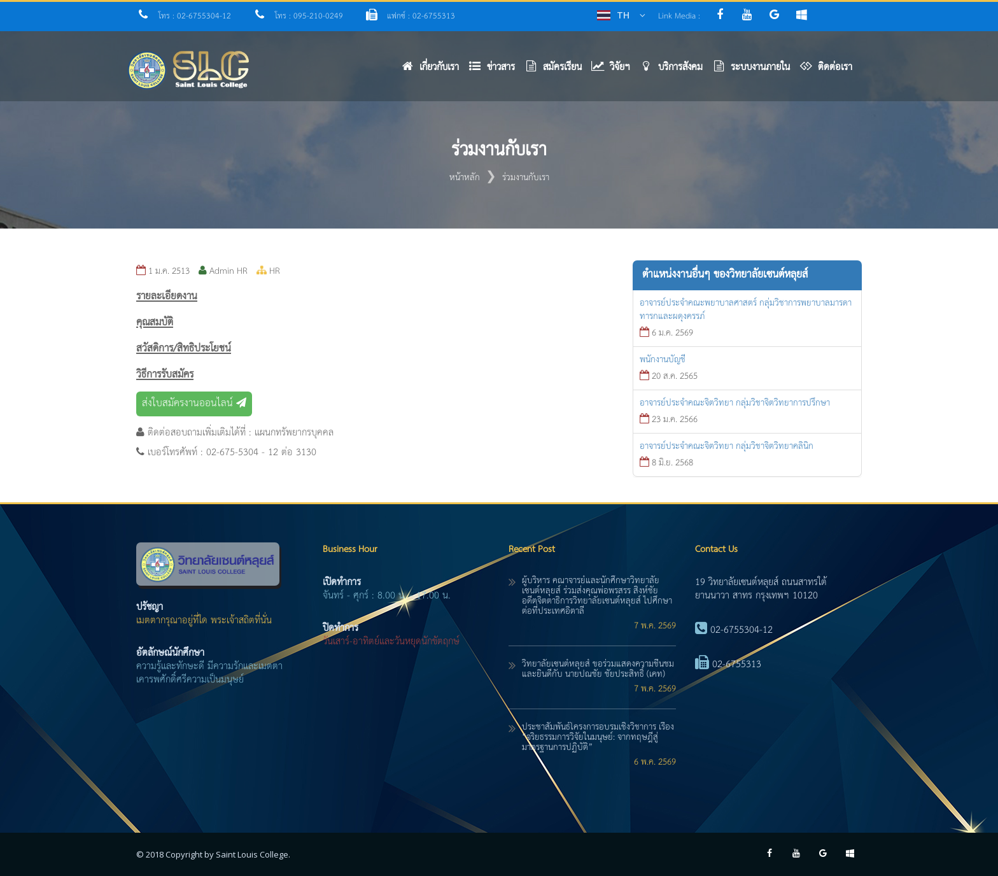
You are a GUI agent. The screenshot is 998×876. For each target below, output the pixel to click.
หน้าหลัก (464, 177)
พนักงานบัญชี (662, 359)
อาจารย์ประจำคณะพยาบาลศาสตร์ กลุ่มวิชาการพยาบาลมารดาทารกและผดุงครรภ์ (746, 310)
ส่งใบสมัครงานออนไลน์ (194, 403)
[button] (496, 70)
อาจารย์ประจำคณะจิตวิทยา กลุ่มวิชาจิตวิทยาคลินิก (726, 446)
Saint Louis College (252, 854)
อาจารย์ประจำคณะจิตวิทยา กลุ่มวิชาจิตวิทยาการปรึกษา (735, 403)
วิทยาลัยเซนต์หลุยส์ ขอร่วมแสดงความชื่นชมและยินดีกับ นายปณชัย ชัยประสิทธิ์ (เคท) (598, 669)
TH (623, 15)
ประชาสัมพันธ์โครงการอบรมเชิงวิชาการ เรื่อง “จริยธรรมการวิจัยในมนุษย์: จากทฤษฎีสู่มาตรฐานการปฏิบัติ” (598, 737)
